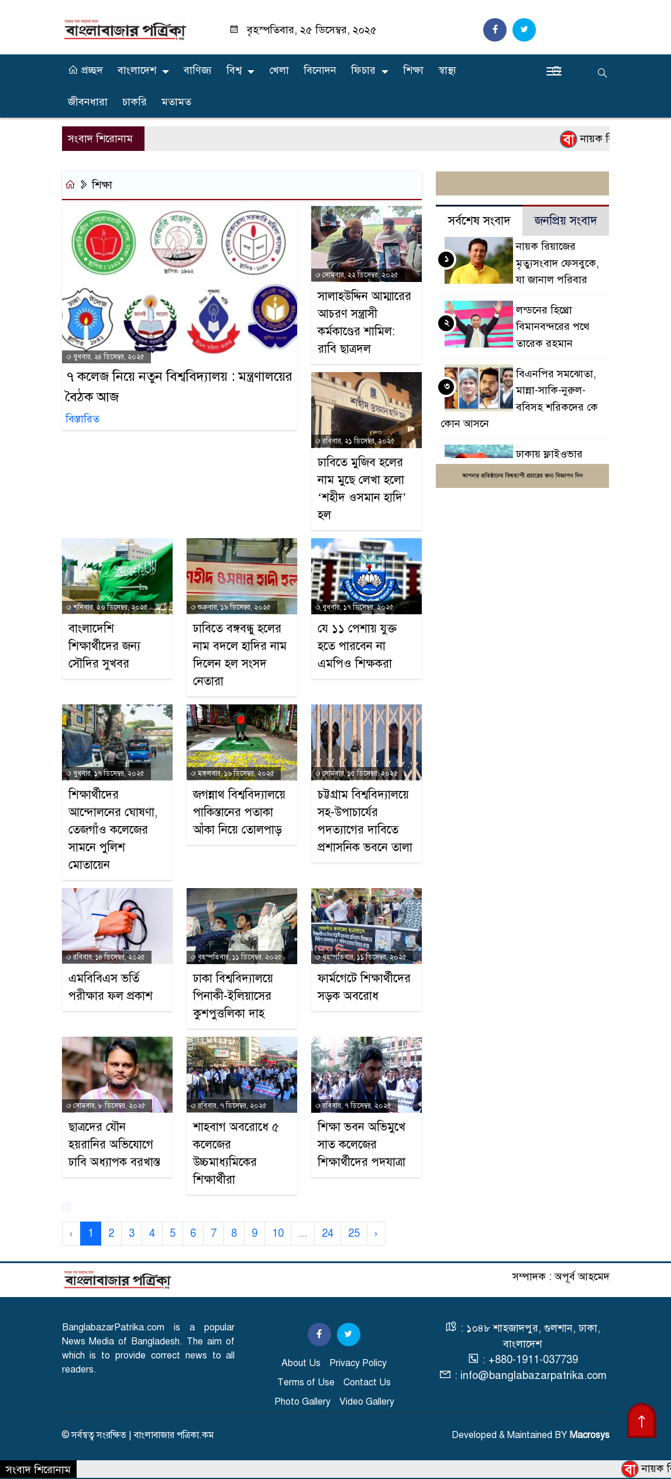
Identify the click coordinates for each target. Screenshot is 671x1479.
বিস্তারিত (82, 418)
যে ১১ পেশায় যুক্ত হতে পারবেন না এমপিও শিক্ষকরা (357, 646)
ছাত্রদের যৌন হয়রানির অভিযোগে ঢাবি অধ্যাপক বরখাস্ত (114, 1145)
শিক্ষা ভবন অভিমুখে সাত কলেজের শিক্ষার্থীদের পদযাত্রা (361, 1145)
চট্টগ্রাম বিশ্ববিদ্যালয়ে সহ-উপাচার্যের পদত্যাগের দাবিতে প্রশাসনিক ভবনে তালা (365, 821)
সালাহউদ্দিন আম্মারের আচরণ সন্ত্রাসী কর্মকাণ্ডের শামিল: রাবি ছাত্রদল (364, 322)
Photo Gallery (302, 1402)
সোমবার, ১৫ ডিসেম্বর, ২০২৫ (356, 773)
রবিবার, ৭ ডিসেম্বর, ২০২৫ (228, 1106)
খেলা (279, 70)
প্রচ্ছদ (85, 70)
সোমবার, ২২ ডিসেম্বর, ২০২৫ (356, 275)
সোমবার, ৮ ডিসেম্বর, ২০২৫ (106, 1106)
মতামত (176, 101)
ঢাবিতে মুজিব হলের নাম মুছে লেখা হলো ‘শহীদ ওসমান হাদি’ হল (362, 488)
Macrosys (590, 1435)
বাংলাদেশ (137, 70)
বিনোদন (320, 70)
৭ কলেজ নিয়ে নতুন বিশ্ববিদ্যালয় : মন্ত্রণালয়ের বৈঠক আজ (179, 386)
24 (327, 1233)
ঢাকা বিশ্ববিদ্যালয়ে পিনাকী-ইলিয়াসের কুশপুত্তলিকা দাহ (233, 996)
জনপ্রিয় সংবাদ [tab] (566, 221)
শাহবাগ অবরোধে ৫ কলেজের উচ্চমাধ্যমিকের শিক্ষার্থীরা (236, 1153)
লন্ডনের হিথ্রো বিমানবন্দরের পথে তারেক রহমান (553, 327)
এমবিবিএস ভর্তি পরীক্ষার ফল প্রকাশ (110, 987)
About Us (301, 1363)
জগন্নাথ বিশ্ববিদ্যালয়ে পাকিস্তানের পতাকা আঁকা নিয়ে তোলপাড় (239, 812)
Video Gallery (366, 1402)
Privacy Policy (358, 1363)
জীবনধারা (88, 101)
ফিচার (363, 70)
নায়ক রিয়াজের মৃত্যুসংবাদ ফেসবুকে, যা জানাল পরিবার (557, 263)
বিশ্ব (234, 70)
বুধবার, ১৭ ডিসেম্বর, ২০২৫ (354, 607)
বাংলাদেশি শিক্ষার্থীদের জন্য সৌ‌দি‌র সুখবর (104, 646)
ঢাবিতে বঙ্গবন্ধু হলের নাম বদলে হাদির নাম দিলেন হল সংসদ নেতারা (240, 655)
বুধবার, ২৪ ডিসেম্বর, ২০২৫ (105, 357)
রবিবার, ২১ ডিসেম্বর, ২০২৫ (355, 441)
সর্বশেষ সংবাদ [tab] (479, 221)
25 (354, 1233)
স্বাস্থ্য (447, 70)
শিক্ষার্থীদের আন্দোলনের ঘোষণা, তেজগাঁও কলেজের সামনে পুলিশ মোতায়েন (112, 829)
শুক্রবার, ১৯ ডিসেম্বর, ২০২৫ (230, 607)
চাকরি (134, 101)
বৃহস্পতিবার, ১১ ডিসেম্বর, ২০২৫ (236, 957)
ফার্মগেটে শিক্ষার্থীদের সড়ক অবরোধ (364, 987)
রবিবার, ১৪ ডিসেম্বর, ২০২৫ (105, 957)
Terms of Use (306, 1382)
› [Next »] (376, 1233)
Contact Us (367, 1382)
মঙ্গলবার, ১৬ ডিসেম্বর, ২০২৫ (232, 773)
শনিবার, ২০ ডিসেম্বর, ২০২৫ (107, 607)
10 (278, 1233)
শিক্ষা (413, 70)
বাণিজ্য (198, 70)
